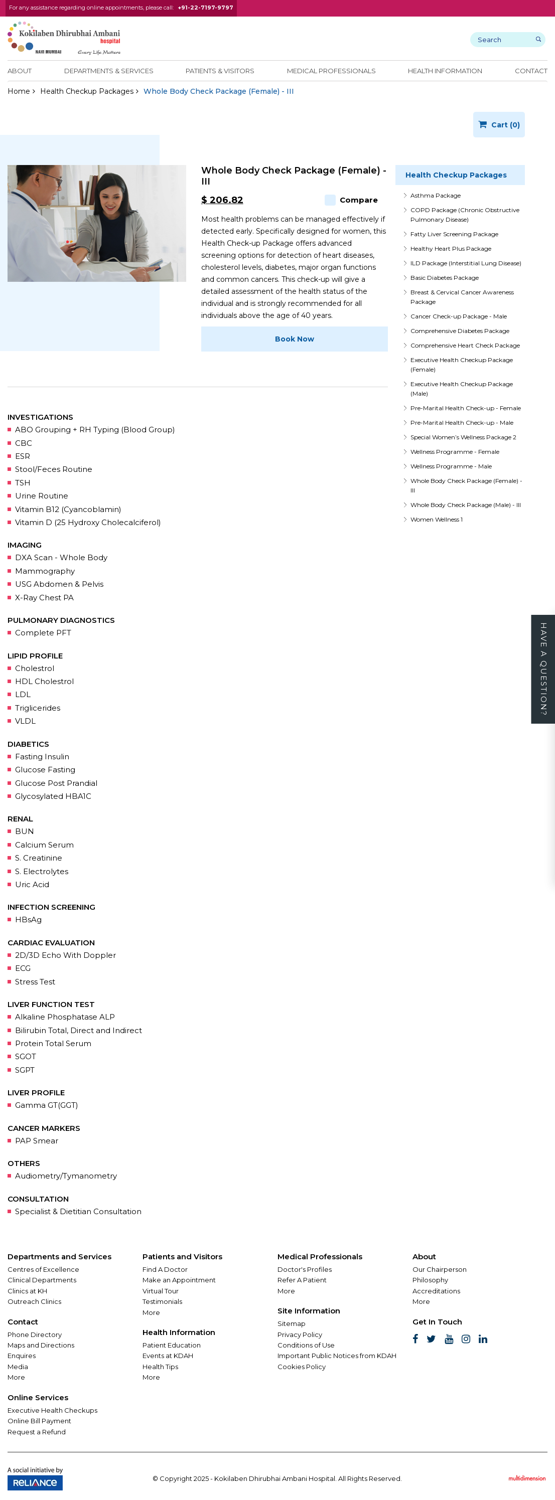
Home (19, 91)
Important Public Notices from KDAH (337, 1356)
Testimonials (162, 1301)
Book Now (294, 339)
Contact (531, 71)
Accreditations (436, 1291)
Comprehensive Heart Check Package (465, 345)
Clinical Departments (42, 1280)
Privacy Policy (300, 1334)
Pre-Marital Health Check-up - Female (465, 408)
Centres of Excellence (43, 1269)
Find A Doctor (165, 1269)
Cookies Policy (302, 1367)
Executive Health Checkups (52, 1410)
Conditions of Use (306, 1345)
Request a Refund (37, 1432)
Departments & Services (109, 71)
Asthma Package (435, 195)
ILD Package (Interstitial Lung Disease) (465, 263)
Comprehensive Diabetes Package (459, 331)
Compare (351, 200)
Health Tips (160, 1367)
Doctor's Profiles (305, 1269)
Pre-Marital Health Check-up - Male (461, 422)
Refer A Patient (302, 1280)
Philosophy (430, 1280)
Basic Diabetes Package (444, 277)
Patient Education (172, 1345)
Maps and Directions (41, 1345)
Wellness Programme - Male (451, 466)
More (16, 1377)
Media (18, 1367)
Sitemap (292, 1323)
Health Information (445, 71)
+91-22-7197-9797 (205, 7)
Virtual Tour (161, 1291)
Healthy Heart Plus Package (450, 248)
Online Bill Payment (39, 1421)
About (20, 71)
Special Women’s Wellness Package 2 (463, 437)
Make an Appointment (179, 1280)
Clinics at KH (27, 1291)
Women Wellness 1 (436, 519)
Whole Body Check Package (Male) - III (465, 505)
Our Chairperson (439, 1269)
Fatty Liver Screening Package (454, 234)
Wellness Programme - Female (454, 451)
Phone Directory (35, 1334)
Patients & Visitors (220, 71)
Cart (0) (499, 124)
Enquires (22, 1356)
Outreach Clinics (34, 1301)
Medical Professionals (331, 71)
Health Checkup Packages (86, 91)
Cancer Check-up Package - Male (458, 316)
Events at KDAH (168, 1356)
